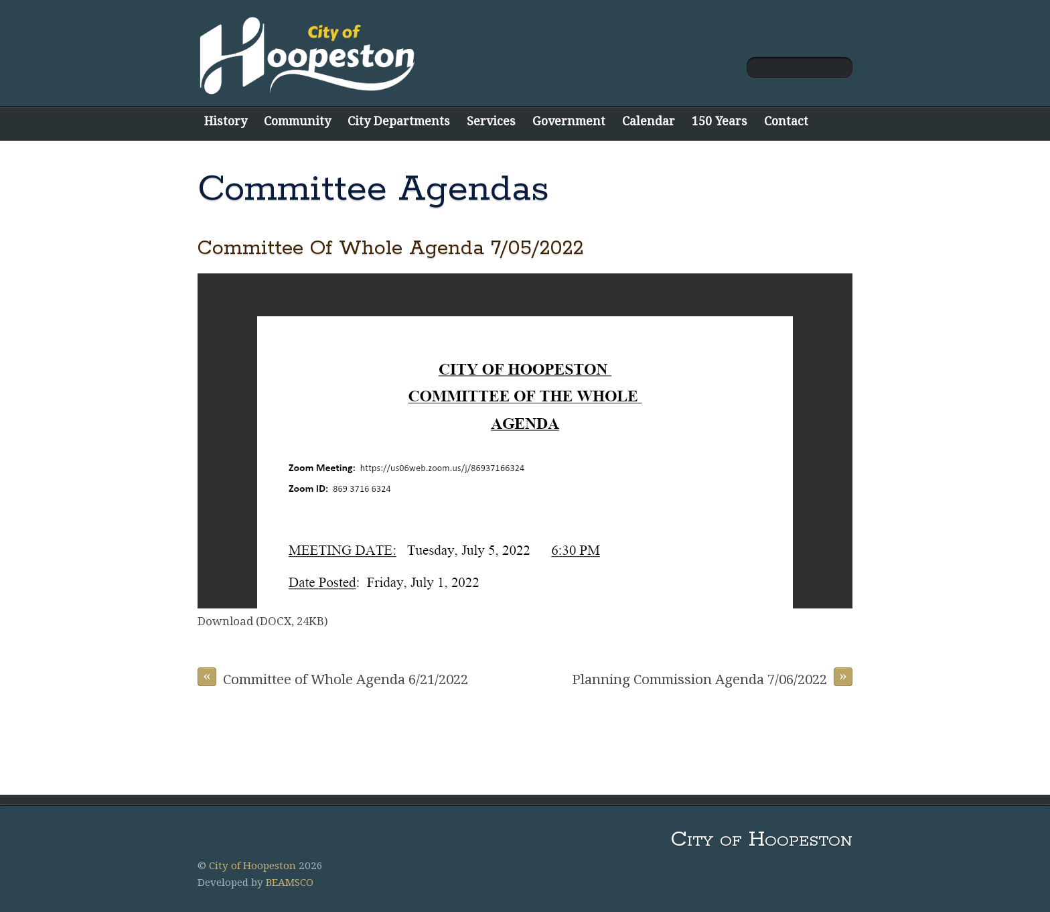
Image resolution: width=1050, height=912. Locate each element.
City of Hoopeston (252, 866)
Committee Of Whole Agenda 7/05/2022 (391, 248)
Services (491, 121)
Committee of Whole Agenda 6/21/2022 (333, 677)
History (225, 121)
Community (297, 121)
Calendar (648, 121)
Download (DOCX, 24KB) (263, 621)
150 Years (719, 121)
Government (568, 121)
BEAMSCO (289, 882)
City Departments (399, 121)
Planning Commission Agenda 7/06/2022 (712, 677)
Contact (786, 121)
